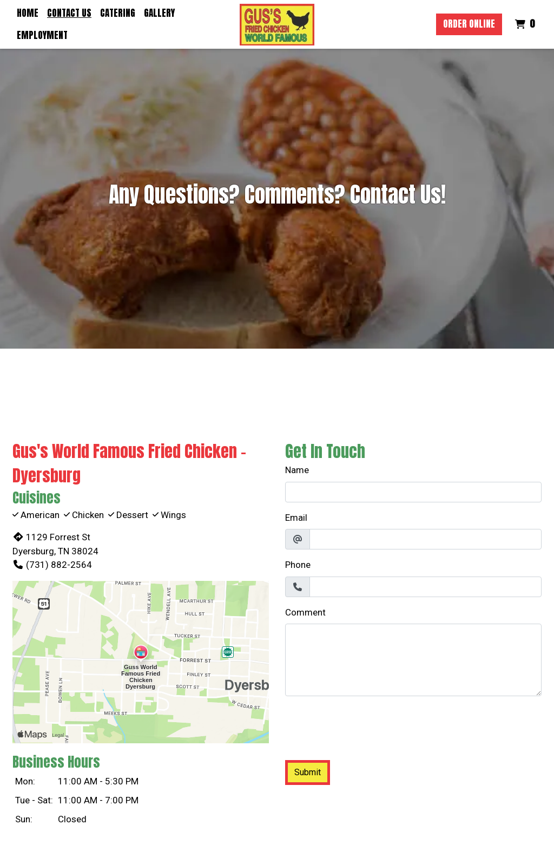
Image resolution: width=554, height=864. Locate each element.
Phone (298, 564)
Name (297, 469)
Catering (117, 13)
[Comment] (413, 660)
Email (296, 517)
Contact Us (69, 13)
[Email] (425, 539)
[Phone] (425, 587)
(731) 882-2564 (52, 564)
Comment (305, 612)
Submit (307, 772)
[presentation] (367, 726)
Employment (42, 35)
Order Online (469, 24)
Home (27, 13)
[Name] (413, 492)
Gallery (159, 13)
